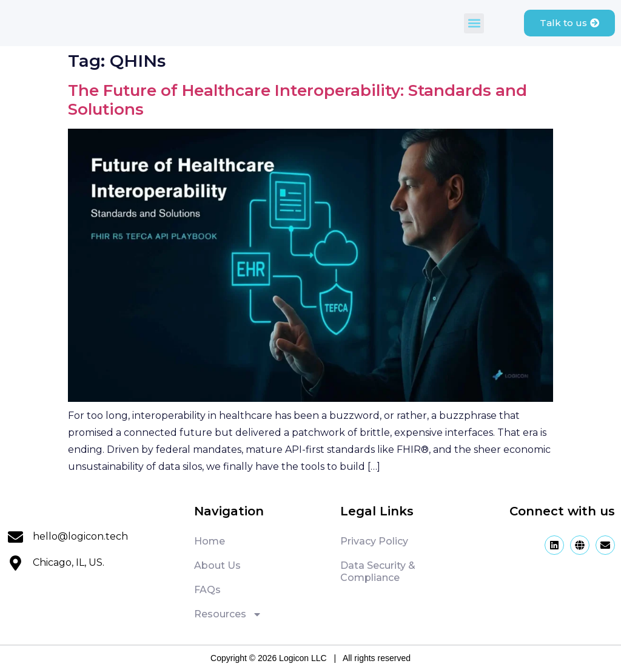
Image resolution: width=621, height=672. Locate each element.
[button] (473, 23)
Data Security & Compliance (377, 571)
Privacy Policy (374, 541)
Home (209, 541)
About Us (217, 565)
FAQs (207, 590)
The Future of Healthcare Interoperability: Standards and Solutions (297, 100)
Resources (228, 614)
